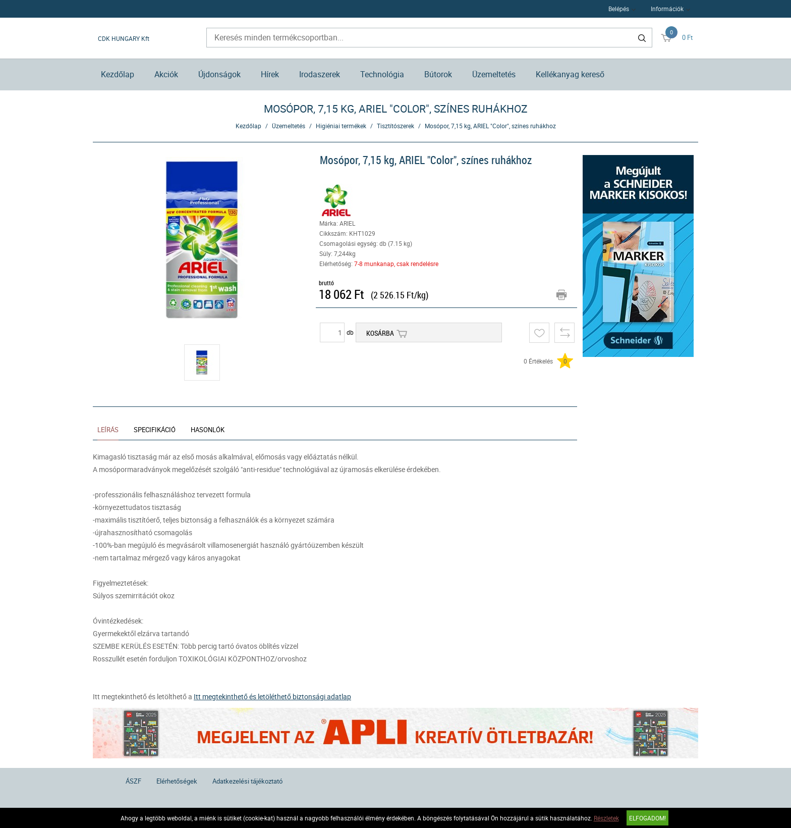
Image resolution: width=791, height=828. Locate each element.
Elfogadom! (647, 818)
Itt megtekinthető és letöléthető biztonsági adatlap (272, 696)
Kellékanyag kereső (570, 74)
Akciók (166, 74)
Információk (667, 9)
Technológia (382, 74)
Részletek (606, 818)
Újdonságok (219, 74)
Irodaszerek (319, 74)
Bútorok (438, 74)
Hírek (270, 74)
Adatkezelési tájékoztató (247, 781)
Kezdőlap (117, 74)
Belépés (618, 9)
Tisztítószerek (395, 126)
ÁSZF (133, 781)
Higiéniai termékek (341, 126)
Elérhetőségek (176, 781)
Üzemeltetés (494, 74)
